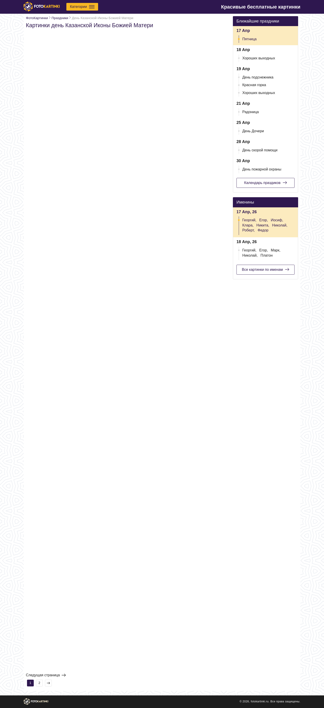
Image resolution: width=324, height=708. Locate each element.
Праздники (60, 18)
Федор (263, 230)
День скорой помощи (259, 150)
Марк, (275, 250)
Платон (267, 255)
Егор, (263, 220)
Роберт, (248, 230)
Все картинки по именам (265, 269)
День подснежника (257, 77)
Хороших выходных (258, 58)
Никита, (262, 225)
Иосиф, (277, 220)
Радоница (250, 112)
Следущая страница (46, 675)
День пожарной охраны (261, 169)
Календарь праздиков (265, 183)
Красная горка (254, 85)
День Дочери (253, 131)
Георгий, (249, 220)
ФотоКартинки (37, 18)
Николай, (279, 225)
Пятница (249, 39)
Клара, (248, 225)
